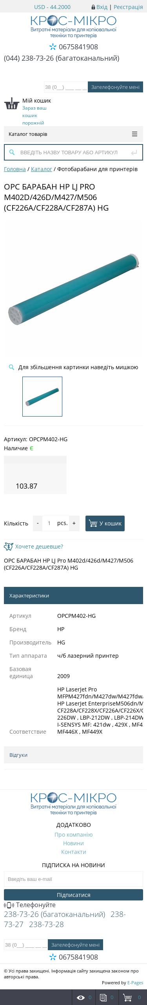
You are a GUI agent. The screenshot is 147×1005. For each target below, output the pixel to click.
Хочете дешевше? (33, 546)
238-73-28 (46, 924)
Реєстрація (128, 7)
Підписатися (74, 895)
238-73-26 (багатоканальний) (54, 914)
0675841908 (78, 46)
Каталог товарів (73, 133)
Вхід (101, 7)
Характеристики (29, 595)
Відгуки (18, 754)
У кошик (105, 523)
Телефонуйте (30, 904)
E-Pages (135, 982)
